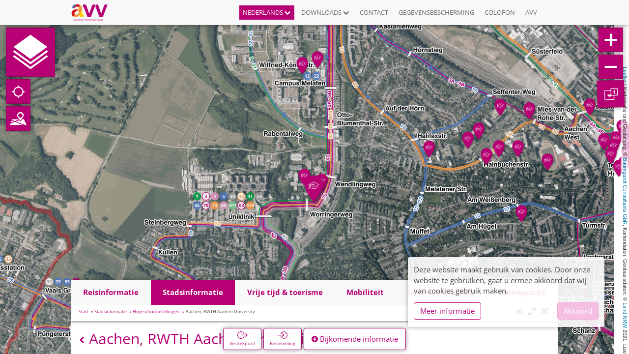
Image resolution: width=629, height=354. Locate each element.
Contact (374, 12)
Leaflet (625, 75)
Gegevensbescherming (436, 12)
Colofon (500, 12)
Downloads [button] (325, 12)
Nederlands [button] (267, 12)
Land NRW (625, 315)
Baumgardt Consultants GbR (625, 191)
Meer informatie (447, 311)
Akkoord (578, 311)
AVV (531, 12)
